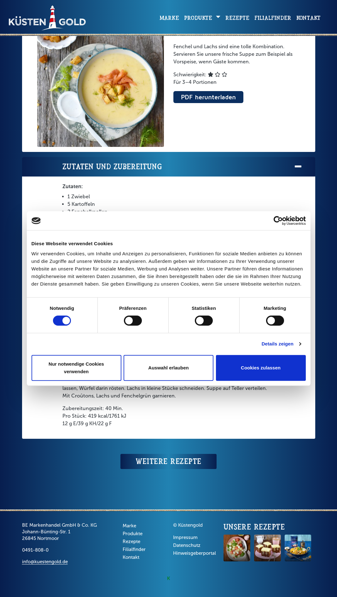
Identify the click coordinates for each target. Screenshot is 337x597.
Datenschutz (186, 545)
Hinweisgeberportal (194, 553)
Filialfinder (272, 18)
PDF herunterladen (208, 97)
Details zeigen (277, 343)
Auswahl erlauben (168, 367)
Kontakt (308, 18)
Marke (169, 18)
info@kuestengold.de (45, 562)
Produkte (132, 533)
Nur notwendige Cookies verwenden (76, 367)
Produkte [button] (199, 18)
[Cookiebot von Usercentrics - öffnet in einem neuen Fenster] (278, 220)
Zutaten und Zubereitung (182, 167)
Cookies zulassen (261, 367)
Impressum (185, 537)
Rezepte (237, 18)
